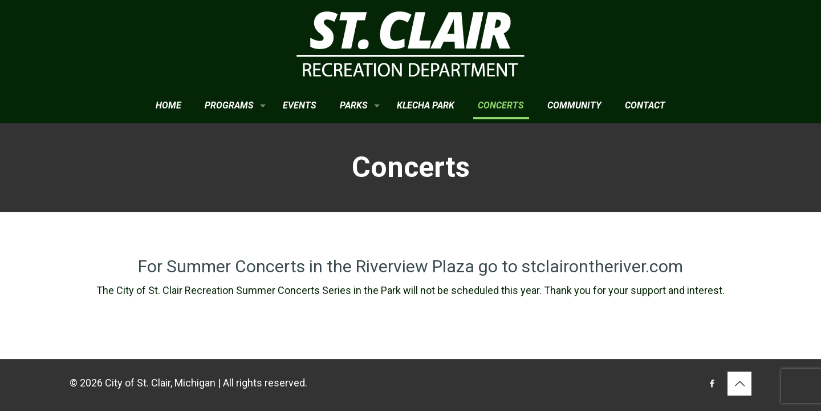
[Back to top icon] (739, 384)
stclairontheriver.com (602, 266)
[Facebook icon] (712, 383)
